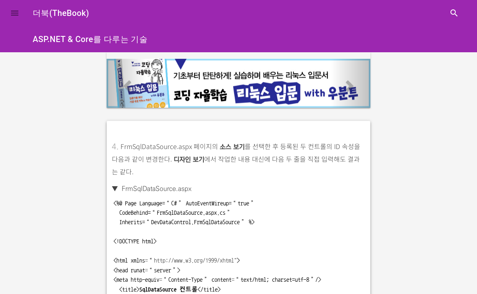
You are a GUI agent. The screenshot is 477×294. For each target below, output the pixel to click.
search (454, 13)
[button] (15, 13)
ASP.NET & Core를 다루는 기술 (90, 39)
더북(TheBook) (61, 13)
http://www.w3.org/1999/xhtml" (195, 260)
